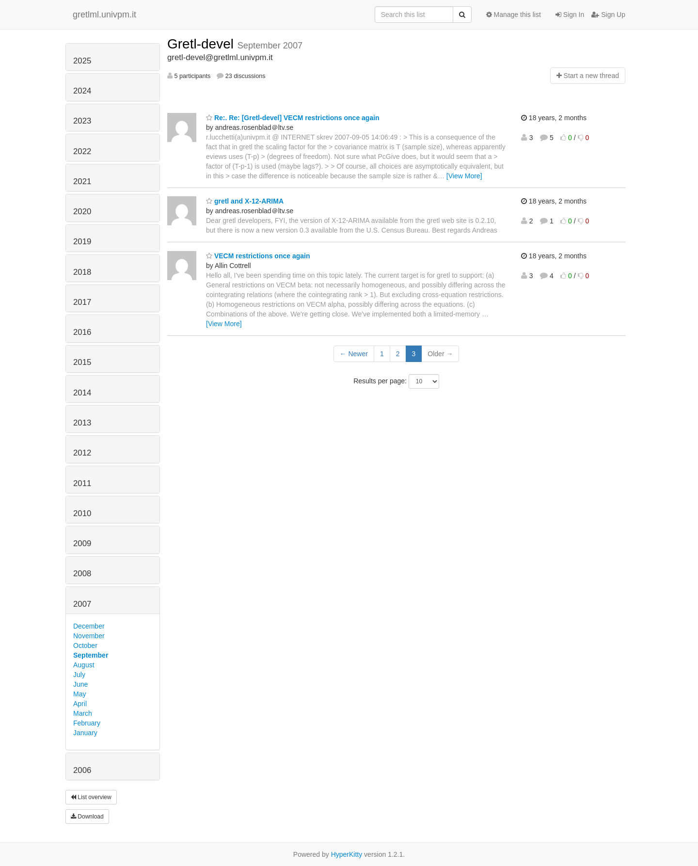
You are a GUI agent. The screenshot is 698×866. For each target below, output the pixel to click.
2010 (82, 513)
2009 (82, 543)
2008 (82, 573)
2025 (82, 60)
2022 (82, 151)
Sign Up (608, 14)
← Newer (354, 354)
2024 (82, 90)
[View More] (464, 176)
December (89, 626)
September (90, 655)
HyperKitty (347, 854)
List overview (91, 797)
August (84, 665)
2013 (82, 422)
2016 (82, 332)
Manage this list (513, 14)
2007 (82, 604)
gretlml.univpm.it (104, 14)
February (86, 723)
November (89, 636)
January (85, 733)
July (79, 674)
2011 (82, 483)
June (80, 684)
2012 (82, 452)
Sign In (569, 14)
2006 (82, 770)
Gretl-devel (202, 43)
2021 (82, 181)
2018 (82, 272)
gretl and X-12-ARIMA (245, 201)
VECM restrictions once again (258, 256)
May (79, 694)
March (82, 713)
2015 (82, 362)
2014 (82, 392)
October (85, 645)
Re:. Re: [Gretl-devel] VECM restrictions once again (293, 118)
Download (87, 816)
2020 (82, 211)
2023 (82, 121)
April (80, 704)
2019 (82, 241)
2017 (82, 302)
